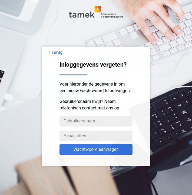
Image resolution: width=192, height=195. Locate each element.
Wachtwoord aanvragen (96, 149)
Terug (56, 52)
